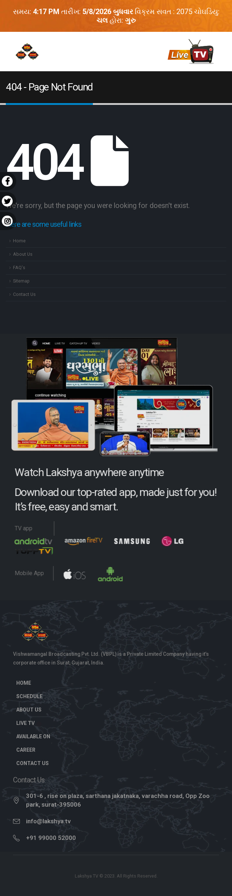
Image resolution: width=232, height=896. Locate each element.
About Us (23, 254)
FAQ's (19, 267)
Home (19, 240)
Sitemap (21, 281)
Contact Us (24, 294)
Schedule (29, 696)
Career (25, 750)
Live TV (29, 723)
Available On (33, 736)
